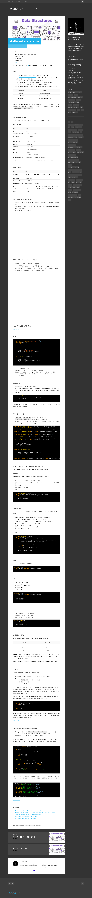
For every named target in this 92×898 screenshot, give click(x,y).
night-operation (71, 179)
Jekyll (14, 893)
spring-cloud (75, 112)
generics (79, 169)
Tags (26, 1)
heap (26, 825)
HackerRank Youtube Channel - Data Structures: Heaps (28, 814)
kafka (74, 174)
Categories (20, 1)
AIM (72, 122)
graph (69, 172)
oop (69, 182)
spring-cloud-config (72, 194)
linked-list (79, 174)
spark (79, 189)
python (69, 187)
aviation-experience (72, 97)
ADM (69, 122)
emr (78, 159)
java (34, 825)
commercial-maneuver (73, 139)
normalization (79, 179)
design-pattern (71, 102)
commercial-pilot (71, 144)
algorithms (80, 129)
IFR (80, 127)
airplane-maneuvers (77, 92)
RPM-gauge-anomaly (72, 129)
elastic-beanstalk (71, 159)
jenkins (69, 174)
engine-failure (71, 162)
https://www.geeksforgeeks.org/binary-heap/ (26, 816)
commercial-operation (72, 142)
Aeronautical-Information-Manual (75, 124)
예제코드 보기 (18, 62)
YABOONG (15, 9)
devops (69, 154)
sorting (38, 825)
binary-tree (80, 134)
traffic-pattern (78, 197)
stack (79, 194)
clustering (81, 137)
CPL (69, 127)
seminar (70, 189)
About (14, 1)
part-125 (74, 184)
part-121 (70, 184)
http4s (77, 172)
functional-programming (73, 107)
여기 (28, 65)
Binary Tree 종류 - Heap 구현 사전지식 (24, 837)
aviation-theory (75, 132)
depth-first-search (72, 152)
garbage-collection (72, 169)
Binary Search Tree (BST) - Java (22, 849)
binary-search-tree (72, 134)
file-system (78, 162)
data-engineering (71, 147)
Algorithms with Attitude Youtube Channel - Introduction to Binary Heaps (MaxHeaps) (35, 812)
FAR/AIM (69, 92)
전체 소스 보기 (16, 329)
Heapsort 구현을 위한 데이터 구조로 (27, 77)
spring (69, 112)
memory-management (72, 177)
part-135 (79, 184)
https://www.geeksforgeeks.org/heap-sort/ (25, 818)
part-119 (73, 182)
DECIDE (72, 127)
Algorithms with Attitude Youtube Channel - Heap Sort (28, 810)
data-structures (20, 825)
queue (74, 187)
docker (77, 102)
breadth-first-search (72, 137)
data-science (80, 97)
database (78, 149)
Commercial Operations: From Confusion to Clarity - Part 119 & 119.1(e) (75, 66)
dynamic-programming (73, 157)
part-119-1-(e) (78, 182)
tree (69, 199)
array (30, 825)
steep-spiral (70, 197)
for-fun (70, 164)
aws (81, 132)
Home (9, 1)
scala (78, 187)
